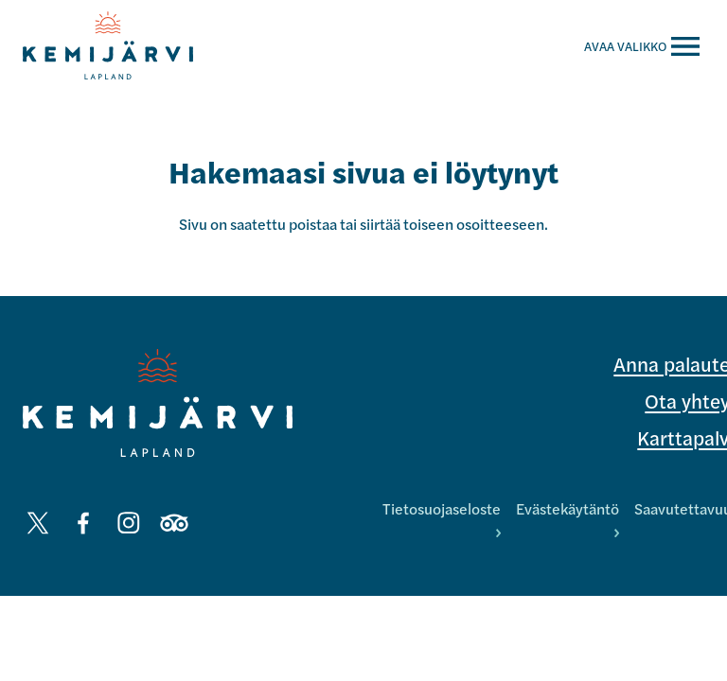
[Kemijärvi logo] (158, 403)
